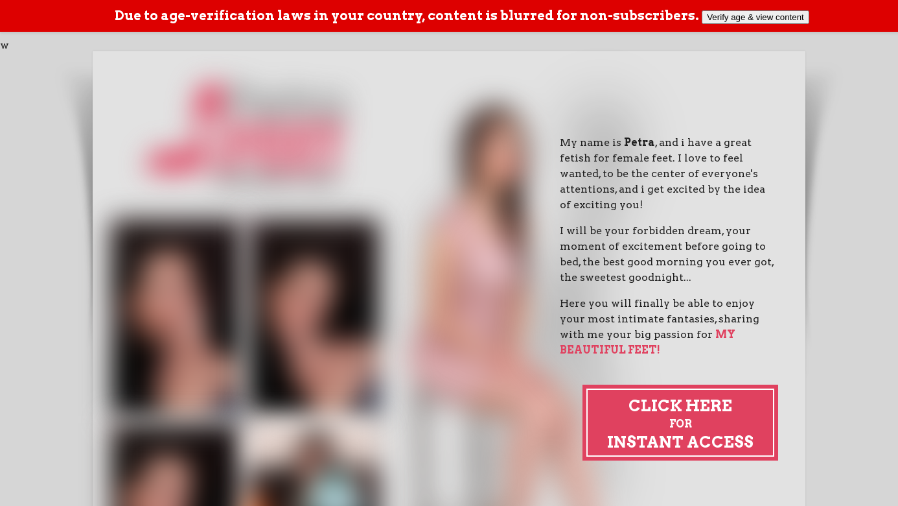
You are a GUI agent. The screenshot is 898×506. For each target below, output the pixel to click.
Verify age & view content (755, 17)
